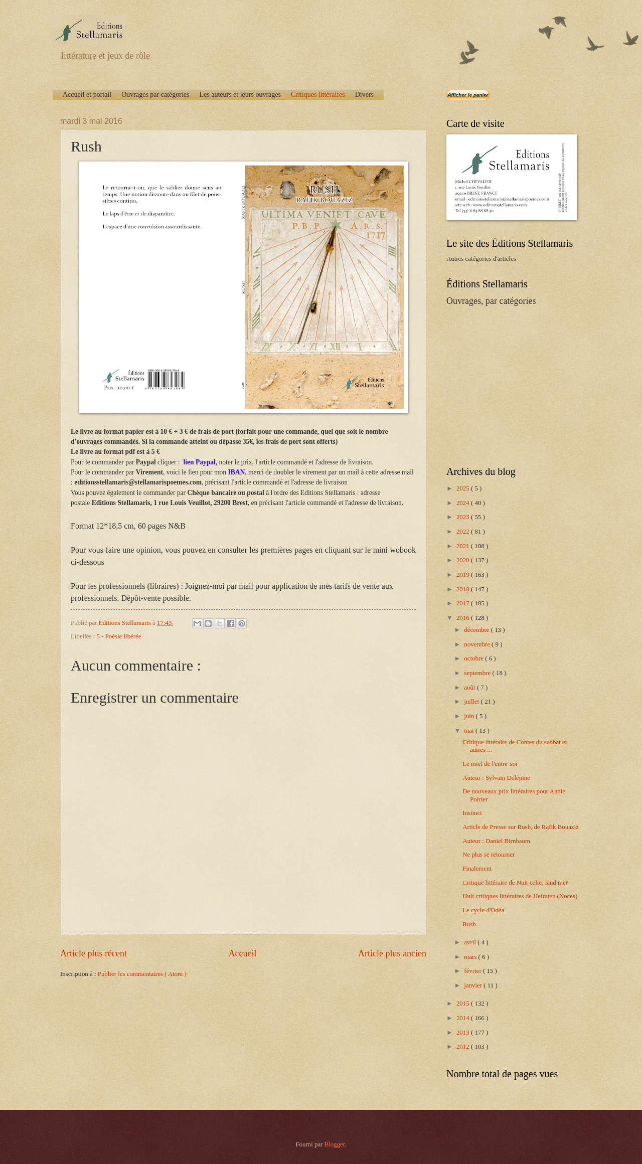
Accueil (242, 953)
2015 (463, 1003)
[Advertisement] (509, 385)
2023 (463, 517)
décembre (477, 629)
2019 (463, 574)
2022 (463, 531)
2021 (463, 546)
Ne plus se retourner (488, 854)
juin (469, 716)
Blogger (335, 1144)
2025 (463, 488)
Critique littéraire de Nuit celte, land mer (515, 882)
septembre (478, 673)
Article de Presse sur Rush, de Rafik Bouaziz (520, 826)
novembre (478, 644)
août (470, 687)
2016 (463, 617)
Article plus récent (93, 953)
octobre (474, 658)
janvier (474, 985)
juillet (472, 701)
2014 (463, 1018)
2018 (463, 589)
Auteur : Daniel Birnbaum (496, 841)
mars (471, 956)
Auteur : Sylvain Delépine (496, 777)
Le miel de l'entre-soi (489, 763)
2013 (463, 1032)
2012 (463, 1046)
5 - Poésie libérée (119, 636)
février (473, 970)
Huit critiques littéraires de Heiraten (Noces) (519, 896)
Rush (468, 924)
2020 (463, 560)
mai (469, 730)
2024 (463, 503)
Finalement (477, 868)
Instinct (472, 812)
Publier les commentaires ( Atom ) (142, 973)
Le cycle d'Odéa (483, 910)
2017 (463, 603)
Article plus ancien (392, 953)
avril (470, 942)
